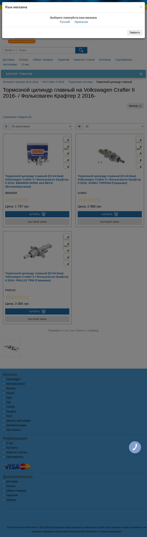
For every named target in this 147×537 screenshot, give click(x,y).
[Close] (141, 7)
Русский (64, 21)
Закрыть (135, 32)
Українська (81, 21)
